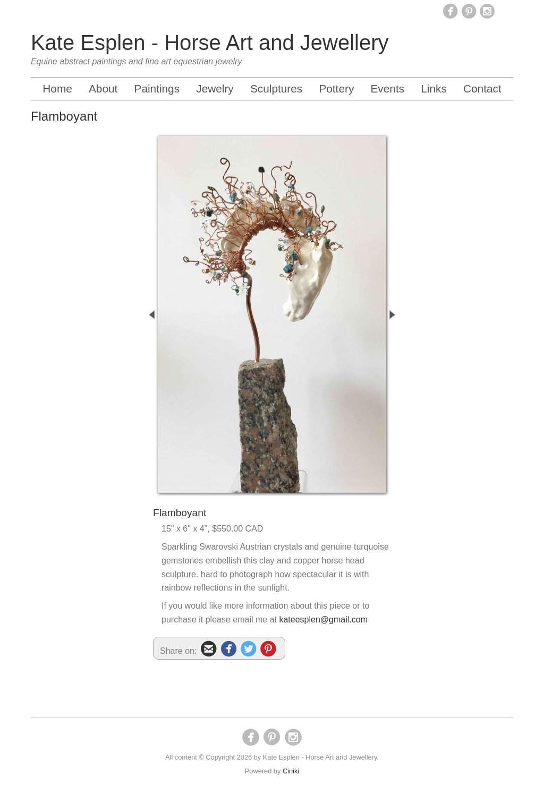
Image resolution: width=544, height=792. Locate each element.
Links (434, 88)
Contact (482, 88)
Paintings (157, 88)
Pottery (336, 88)
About (103, 88)
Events (387, 88)
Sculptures (276, 88)
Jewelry (215, 88)
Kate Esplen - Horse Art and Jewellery (210, 42)
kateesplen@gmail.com (323, 619)
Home (57, 88)
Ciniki (291, 771)
